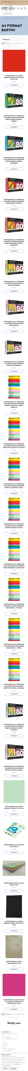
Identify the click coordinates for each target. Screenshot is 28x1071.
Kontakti (5, 1047)
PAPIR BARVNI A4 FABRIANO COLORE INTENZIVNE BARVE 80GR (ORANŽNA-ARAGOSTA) (14, 566)
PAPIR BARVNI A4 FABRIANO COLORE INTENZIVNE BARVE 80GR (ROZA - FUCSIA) (14, 606)
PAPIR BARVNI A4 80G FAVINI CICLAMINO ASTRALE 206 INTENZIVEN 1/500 (14, 1002)
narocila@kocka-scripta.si (11, 1039)
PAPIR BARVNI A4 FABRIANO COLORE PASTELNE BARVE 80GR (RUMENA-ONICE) (14, 526)
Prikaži (15, 43)
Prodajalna (5, 1045)
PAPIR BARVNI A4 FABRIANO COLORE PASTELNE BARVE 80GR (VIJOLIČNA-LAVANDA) (14, 686)
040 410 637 (7, 1037)
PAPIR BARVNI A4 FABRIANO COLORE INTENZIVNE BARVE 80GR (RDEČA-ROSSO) (14, 201)
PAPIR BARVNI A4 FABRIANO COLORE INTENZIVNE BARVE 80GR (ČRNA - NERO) (14, 646)
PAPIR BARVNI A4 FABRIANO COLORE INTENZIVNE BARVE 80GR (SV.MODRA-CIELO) (14, 486)
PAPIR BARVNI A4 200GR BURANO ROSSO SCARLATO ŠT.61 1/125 (14, 77)
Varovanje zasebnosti (8, 1050)
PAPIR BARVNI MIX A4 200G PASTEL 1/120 (14, 884)
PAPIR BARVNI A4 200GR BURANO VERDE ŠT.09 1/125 (14, 807)
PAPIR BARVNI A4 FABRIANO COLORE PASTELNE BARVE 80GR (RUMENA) (14, 283)
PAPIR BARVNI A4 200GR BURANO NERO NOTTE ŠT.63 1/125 (14, 923)
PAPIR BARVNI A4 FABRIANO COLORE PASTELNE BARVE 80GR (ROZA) (14, 323)
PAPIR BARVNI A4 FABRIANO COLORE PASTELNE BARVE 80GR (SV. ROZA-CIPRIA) (14, 768)
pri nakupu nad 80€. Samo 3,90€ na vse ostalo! (13, 2)
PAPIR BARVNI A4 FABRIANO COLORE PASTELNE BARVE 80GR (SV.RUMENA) (14, 364)
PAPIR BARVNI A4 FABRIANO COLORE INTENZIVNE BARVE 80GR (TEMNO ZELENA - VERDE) (14, 118)
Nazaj (25, 17)
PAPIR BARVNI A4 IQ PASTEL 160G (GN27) (14, 846)
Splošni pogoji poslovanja (9, 1049)
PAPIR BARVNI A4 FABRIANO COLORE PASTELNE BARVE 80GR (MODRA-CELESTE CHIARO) (14, 727)
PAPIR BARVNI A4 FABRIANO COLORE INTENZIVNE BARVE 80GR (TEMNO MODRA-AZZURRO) (14, 160)
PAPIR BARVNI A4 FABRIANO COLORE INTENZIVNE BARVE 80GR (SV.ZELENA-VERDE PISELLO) (14, 404)
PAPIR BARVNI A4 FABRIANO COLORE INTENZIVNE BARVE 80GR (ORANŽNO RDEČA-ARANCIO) (14, 242)
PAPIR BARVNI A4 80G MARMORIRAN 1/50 (14, 962)
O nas (4, 1043)
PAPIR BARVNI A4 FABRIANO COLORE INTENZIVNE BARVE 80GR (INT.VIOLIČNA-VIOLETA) (14, 446)
